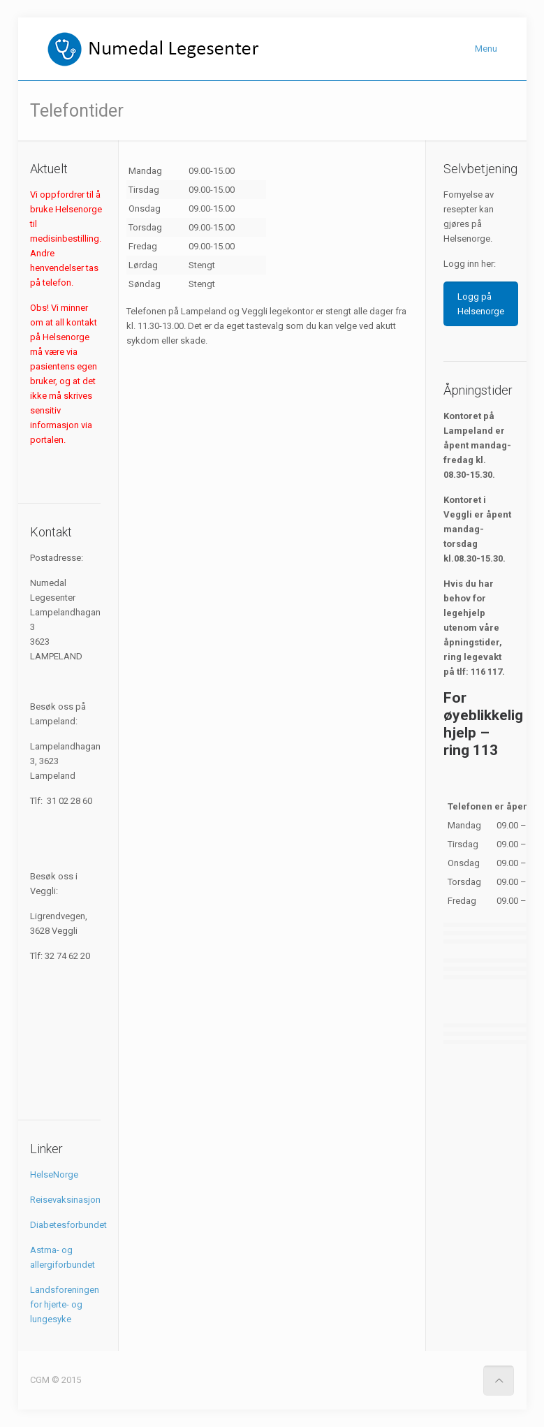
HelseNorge (54, 1174)
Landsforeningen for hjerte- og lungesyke (64, 1304)
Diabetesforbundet (68, 1225)
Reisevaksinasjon (65, 1199)
